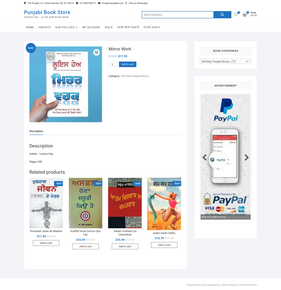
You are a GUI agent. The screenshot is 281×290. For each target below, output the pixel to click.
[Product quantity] (113, 65)
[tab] (36, 131)
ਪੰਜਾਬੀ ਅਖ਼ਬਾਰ (152, 27)
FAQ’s (109, 27)
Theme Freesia (228, 285)
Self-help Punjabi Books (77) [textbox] (224, 61)
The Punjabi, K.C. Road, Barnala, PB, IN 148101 (49, 3)
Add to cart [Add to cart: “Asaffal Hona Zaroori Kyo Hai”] (85, 246)
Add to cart (128, 64)
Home (30, 27)
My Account (91, 27)
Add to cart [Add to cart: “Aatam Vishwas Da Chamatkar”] (125, 246)
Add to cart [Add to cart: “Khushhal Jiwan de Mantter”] (46, 243)
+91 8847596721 (86, 3)
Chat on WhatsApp (136, 3)
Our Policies (65, 27)
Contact (44, 27)
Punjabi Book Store (47, 12)
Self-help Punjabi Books (135, 76)
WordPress (251, 285)
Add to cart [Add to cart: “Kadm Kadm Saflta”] (164, 245)
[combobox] (225, 61)
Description (36, 131)
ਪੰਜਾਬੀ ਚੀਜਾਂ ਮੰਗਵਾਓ (128, 27)
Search (222, 14)
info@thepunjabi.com (110, 3)
